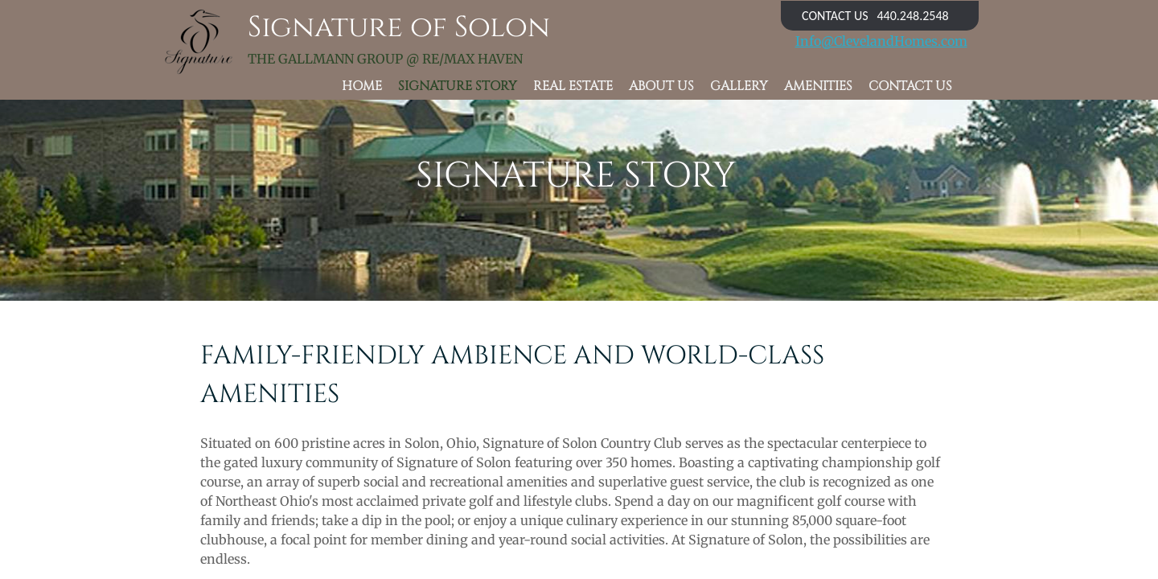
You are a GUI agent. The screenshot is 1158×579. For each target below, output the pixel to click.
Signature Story (457, 86)
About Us (661, 86)
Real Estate (573, 86)
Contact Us (910, 86)
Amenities (818, 86)
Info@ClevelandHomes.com (881, 41)
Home (362, 86)
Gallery (739, 86)
